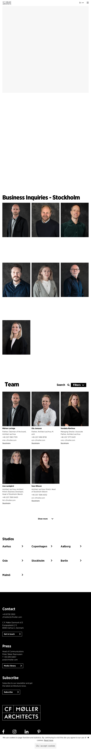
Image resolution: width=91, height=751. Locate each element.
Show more (43, 519)
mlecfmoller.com (9, 440)
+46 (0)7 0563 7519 (9, 437)
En (81, 3)
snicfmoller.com (38, 498)
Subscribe (8, 692)
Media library (10, 666)
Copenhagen (39, 546)
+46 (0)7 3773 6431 (68, 437)
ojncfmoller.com (38, 440)
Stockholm (38, 560)
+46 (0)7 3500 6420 (10, 497)
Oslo (5, 560)
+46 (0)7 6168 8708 (39, 437)
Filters (77, 385)
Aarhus (6, 546)
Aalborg (66, 546)
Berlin (64, 560)
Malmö (6, 575)
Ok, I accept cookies (45, 745)
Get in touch (9, 634)
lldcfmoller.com (8, 500)
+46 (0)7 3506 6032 (39, 495)
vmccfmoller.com (68, 440)
